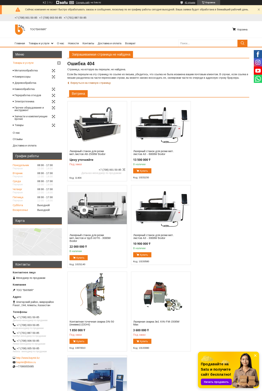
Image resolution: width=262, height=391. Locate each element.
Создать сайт (83, 2)
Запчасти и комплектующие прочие (31, 117)
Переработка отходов (28, 95)
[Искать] (242, 43)
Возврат (130, 43)
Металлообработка (26, 70)
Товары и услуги (39, 43)
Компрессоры (23, 76)
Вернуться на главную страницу (90, 82)
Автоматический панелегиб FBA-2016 (90, 323)
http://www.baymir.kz (28, 357)
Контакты (88, 43)
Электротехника (24, 101)
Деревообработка (25, 82)
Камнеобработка (25, 89)
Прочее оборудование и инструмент (29, 109)
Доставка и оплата (109, 43)
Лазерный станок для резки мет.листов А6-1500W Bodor (88, 153)
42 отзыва (190, 2)
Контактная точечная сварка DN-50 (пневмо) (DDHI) (153, 239)
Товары (19, 125)
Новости (73, 43)
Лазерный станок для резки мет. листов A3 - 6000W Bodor (151, 153)
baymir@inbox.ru (26, 362)
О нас (60, 43)
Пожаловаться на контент (139, 387)
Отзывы (18, 139)
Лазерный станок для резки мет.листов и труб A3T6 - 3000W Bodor (213, 154)
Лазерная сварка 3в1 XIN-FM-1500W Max (216, 239)
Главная (20, 43)
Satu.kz (147, 384)
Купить (142, 170)
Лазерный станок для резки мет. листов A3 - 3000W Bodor (90, 239)
